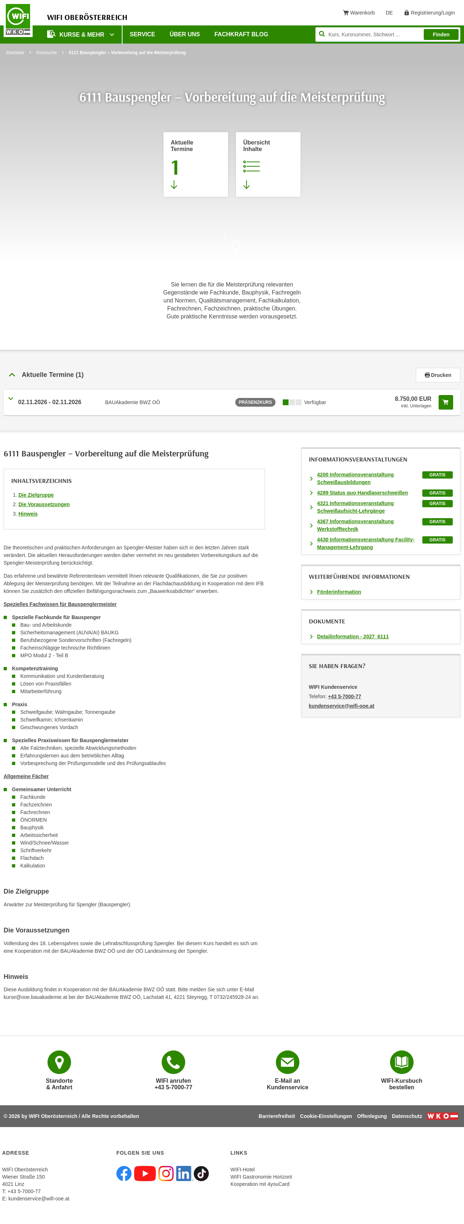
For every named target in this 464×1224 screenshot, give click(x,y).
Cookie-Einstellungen (326, 1116)
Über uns (185, 34)
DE (391, 14)
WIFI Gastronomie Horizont (261, 1177)
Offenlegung (372, 1116)
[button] (210, 375)
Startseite (15, 52)
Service (142, 34)
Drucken (438, 375)
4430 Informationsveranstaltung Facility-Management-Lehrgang (365, 543)
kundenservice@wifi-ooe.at (38, 1198)
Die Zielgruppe (36, 495)
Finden (441, 34)
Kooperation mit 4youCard (260, 1184)
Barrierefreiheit (277, 1116)
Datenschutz (407, 1116)
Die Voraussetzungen (44, 504)
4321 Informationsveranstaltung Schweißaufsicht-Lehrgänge (355, 507)
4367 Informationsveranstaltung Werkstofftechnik (355, 525)
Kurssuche (46, 52)
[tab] (232, 375)
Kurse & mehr (76, 33)
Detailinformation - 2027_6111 (353, 636)
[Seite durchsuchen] (387, 34)
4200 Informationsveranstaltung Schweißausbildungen (355, 478)
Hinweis (28, 514)
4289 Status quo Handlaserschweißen (362, 493)
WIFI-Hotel (243, 1169)
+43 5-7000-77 (344, 696)
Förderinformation (339, 592)
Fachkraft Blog (241, 34)
